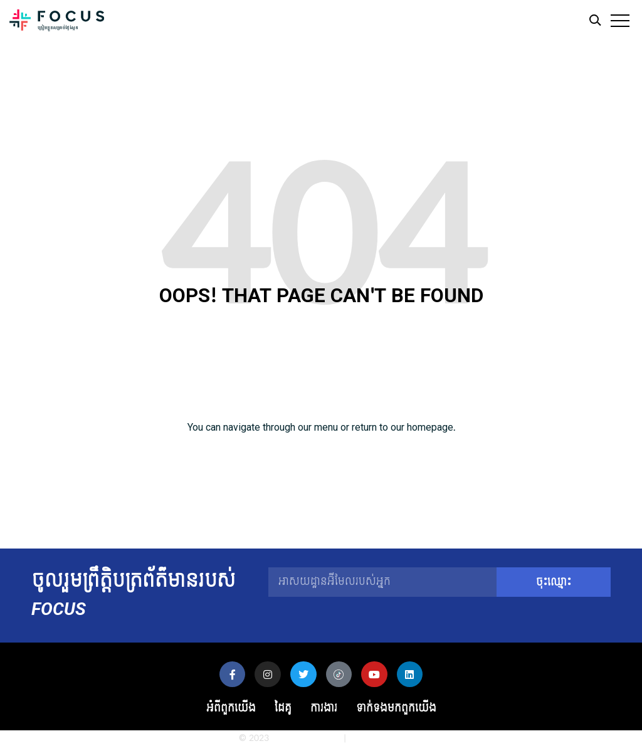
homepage (430, 427)
